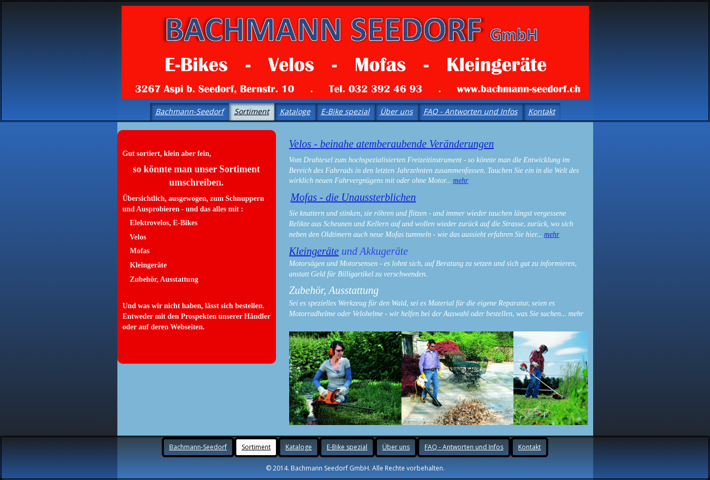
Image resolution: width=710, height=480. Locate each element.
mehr (460, 180)
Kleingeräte (314, 251)
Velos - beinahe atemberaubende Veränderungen (391, 144)
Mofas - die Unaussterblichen (353, 197)
